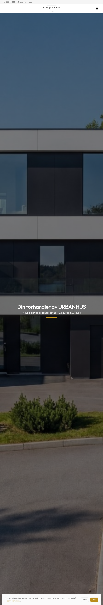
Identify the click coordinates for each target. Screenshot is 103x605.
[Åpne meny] (96, 8)
